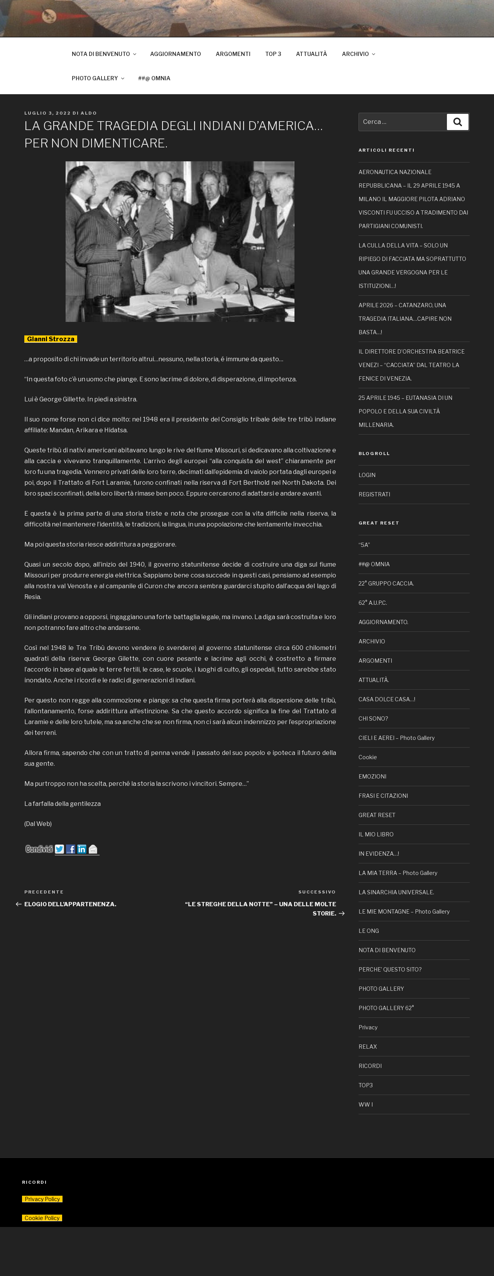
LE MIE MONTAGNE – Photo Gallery (404, 911)
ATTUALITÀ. (374, 680)
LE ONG (369, 930)
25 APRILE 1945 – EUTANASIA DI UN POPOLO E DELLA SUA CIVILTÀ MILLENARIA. (405, 411)
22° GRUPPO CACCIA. (386, 583)
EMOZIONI (372, 776)
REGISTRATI (374, 494)
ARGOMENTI (233, 54)
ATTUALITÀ (311, 54)
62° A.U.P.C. (373, 602)
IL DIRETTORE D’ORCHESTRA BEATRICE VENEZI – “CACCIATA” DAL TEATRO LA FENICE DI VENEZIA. (412, 365)
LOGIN (367, 475)
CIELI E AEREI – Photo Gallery (397, 737)
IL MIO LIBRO (376, 834)
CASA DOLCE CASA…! (387, 699)
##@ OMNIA (154, 78)
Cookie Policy (42, 1218)
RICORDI (370, 1066)
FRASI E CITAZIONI (383, 795)
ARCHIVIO (359, 54)
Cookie (368, 757)
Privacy (368, 1027)
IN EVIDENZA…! (379, 853)
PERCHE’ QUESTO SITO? (390, 969)
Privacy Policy (42, 1199)
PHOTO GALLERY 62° (386, 1008)
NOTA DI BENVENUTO (104, 54)
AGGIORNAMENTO (175, 54)
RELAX (368, 1046)
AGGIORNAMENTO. (383, 622)
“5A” (364, 545)
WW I (366, 1104)
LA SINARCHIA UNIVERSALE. (396, 892)
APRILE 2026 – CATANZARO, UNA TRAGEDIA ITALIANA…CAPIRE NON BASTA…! (405, 318)
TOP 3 (273, 54)
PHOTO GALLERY (98, 78)
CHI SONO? (373, 718)
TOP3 (366, 1085)
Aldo (89, 113)
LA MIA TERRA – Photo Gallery (398, 873)
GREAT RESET (377, 815)
